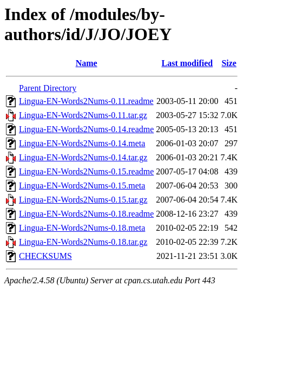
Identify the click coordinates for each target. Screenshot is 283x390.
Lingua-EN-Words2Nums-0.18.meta (82, 227)
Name (86, 63)
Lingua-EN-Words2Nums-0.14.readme (86, 129)
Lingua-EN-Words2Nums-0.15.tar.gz (83, 199)
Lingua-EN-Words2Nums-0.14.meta (82, 143)
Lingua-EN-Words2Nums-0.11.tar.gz (83, 115)
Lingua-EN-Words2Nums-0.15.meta (82, 185)
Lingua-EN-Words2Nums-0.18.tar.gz (83, 241)
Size (228, 63)
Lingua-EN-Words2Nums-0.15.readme (86, 171)
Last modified (187, 63)
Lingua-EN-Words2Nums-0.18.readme (86, 213)
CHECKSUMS (45, 256)
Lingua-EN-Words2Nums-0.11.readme (86, 101)
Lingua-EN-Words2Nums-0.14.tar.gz (83, 157)
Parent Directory (47, 88)
